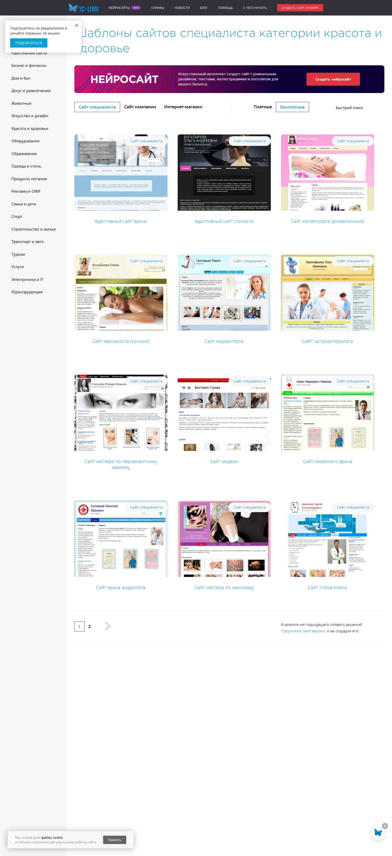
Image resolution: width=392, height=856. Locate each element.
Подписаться (28, 43)
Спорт (16, 216)
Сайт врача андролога (120, 587)
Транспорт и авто (27, 241)
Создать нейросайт (333, 79)
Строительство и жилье (33, 229)
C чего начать (255, 8)
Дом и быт (21, 78)
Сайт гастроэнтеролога (327, 341)
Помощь (225, 8)
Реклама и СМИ (25, 191)
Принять (114, 840)
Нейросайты (119, 8)
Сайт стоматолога (327, 587)
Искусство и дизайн (29, 115)
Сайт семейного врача (327, 461)
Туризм (18, 254)
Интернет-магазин (183, 107)
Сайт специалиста (97, 107)
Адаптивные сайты (29, 52)
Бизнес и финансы (28, 65)
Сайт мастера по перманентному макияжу (121, 464)
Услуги (17, 266)
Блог (204, 8)
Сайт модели (224, 461)
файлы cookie (52, 837)
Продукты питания (29, 178)
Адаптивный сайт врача (121, 221)
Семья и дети (23, 203)
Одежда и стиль (26, 166)
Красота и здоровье (29, 128)
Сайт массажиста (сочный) (120, 341)
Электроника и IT (27, 279)
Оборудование (25, 140)
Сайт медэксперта (224, 341)
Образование (24, 153)
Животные (21, 103)
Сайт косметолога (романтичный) (327, 221)
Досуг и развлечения (30, 90)
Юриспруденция (27, 291)
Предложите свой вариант (303, 631)
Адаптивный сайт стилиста (224, 221)
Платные (263, 107)
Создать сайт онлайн (300, 8)
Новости (182, 8)
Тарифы (157, 8)
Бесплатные (292, 107)
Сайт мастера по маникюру (224, 587)
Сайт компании (140, 107)
